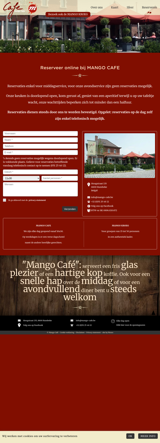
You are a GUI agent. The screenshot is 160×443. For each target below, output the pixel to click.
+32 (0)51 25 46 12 (100, 201)
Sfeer (130, 7)
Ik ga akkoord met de (24, 200)
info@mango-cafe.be (102, 197)
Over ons (97, 7)
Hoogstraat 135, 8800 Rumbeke (37, 320)
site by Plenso (107, 332)
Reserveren (149, 7)
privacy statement (37, 200)
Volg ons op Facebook (102, 206)
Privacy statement (93, 332)
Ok (130, 436)
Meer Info (147, 436)
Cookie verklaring (67, 332)
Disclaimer (80, 332)
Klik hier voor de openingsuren (130, 325)
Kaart (114, 7)
